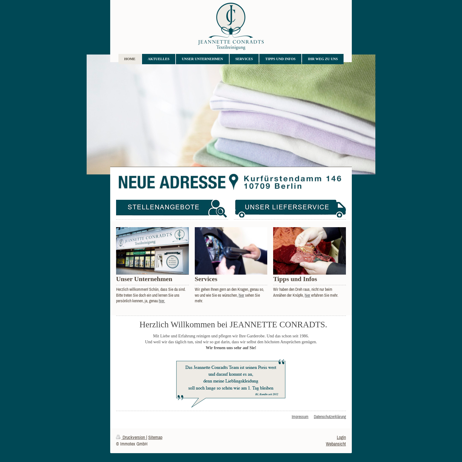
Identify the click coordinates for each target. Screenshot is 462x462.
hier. (162, 300)
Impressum (300, 416)
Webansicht (336, 443)
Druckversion (131, 437)
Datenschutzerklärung (330, 416)
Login (341, 437)
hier (241, 295)
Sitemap (155, 437)
